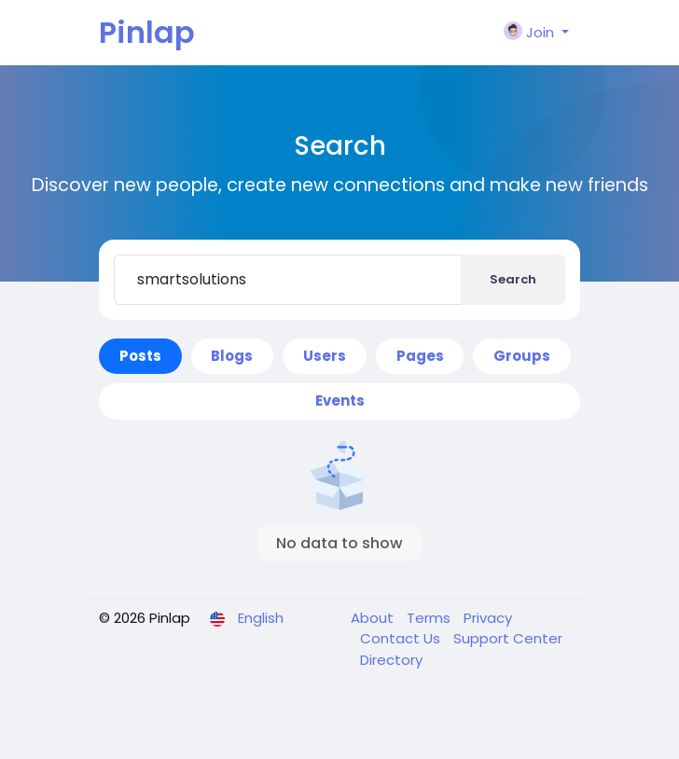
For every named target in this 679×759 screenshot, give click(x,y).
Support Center (507, 638)
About (374, 618)
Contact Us (402, 638)
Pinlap (147, 32)
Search (513, 279)
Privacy (488, 618)
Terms (430, 618)
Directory (391, 659)
